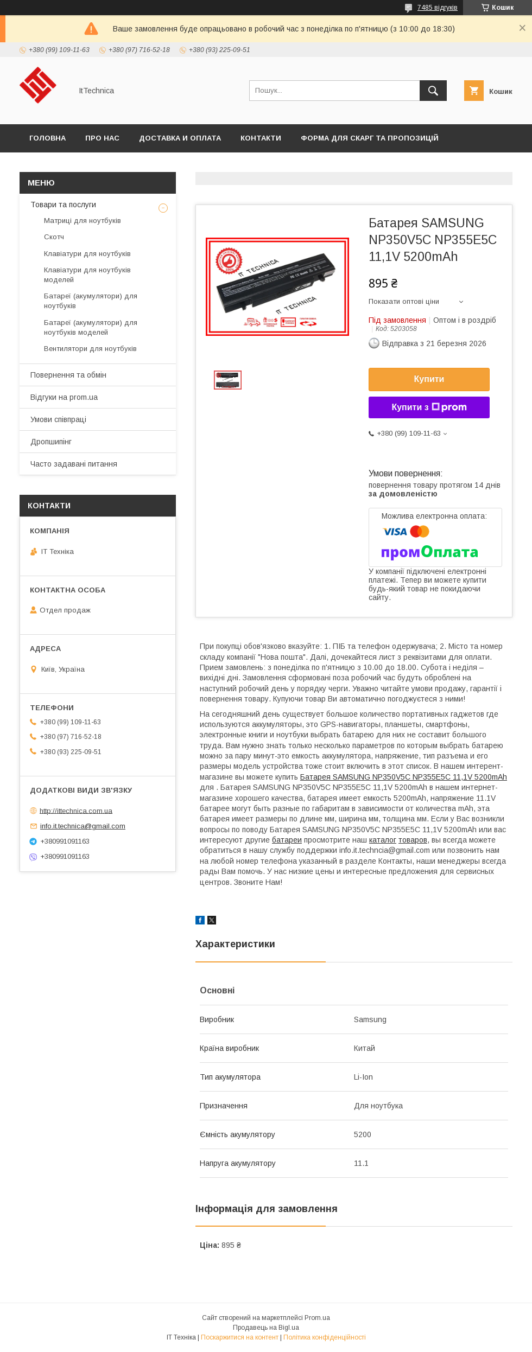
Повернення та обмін (68, 375)
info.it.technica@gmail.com (82, 826)
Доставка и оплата (180, 138)
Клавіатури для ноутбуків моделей (87, 275)
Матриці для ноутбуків (82, 220)
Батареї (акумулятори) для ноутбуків (90, 301)
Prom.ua (317, 1318)
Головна (47, 138)
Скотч (54, 237)
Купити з (428, 407)
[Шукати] (433, 90)
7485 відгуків (437, 7)
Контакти (260, 138)
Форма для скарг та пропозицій (370, 138)
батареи (287, 840)
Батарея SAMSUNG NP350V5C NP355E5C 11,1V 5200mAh (403, 777)
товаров (412, 840)
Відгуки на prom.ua (64, 397)
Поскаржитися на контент (239, 1337)
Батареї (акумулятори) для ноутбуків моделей (90, 327)
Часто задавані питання (73, 464)
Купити (429, 379)
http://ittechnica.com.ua (76, 810)
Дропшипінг (51, 441)
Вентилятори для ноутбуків (90, 349)
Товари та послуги (63, 204)
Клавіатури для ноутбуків (87, 254)
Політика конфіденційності (324, 1337)
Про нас (102, 138)
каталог (382, 840)
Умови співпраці (58, 419)
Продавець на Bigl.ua (266, 1327)
